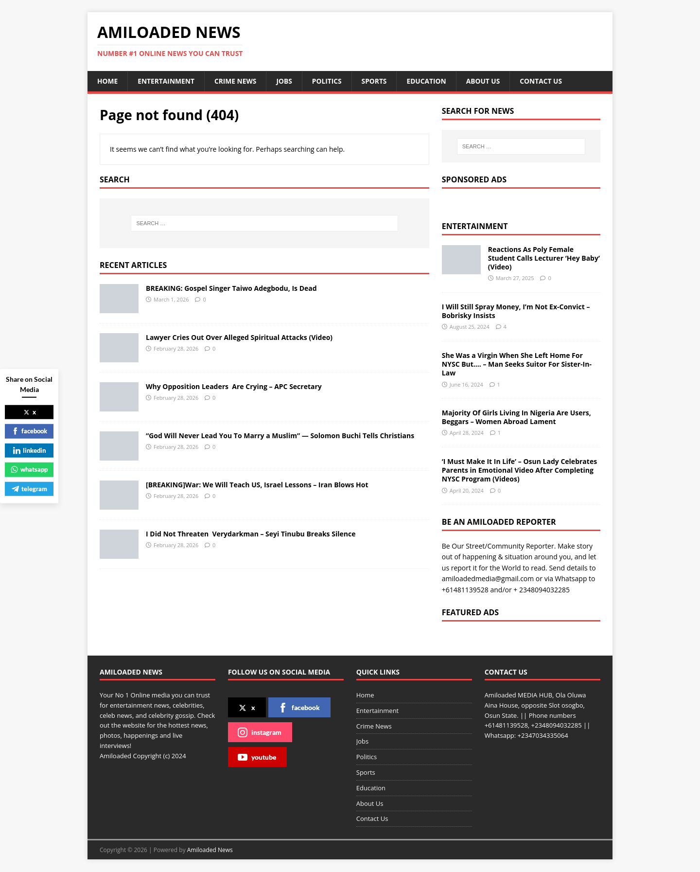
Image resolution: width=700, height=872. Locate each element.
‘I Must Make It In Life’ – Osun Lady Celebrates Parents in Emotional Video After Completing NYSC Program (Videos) (519, 470)
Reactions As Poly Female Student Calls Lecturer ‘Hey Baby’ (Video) (544, 258)
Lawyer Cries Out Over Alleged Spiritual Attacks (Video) (239, 337)
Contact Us (546, 81)
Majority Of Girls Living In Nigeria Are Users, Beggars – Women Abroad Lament (516, 417)
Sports (377, 81)
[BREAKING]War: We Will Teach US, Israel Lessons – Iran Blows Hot (257, 484)
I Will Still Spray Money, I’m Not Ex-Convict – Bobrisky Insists (516, 311)
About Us (487, 81)
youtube (257, 757)
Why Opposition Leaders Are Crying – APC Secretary (234, 386)
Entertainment (167, 81)
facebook (299, 707)
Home (107, 81)
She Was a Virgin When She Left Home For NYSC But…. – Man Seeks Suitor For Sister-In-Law (517, 364)
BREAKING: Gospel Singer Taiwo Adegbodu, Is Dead (231, 288)
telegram (29, 488)
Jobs (287, 81)
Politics (330, 81)
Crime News (237, 81)
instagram (259, 732)
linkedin (29, 450)
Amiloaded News (210, 850)
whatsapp (29, 469)
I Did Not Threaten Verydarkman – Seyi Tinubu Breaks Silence (250, 533)
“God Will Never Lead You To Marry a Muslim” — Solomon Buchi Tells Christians (280, 435)
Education (430, 81)
